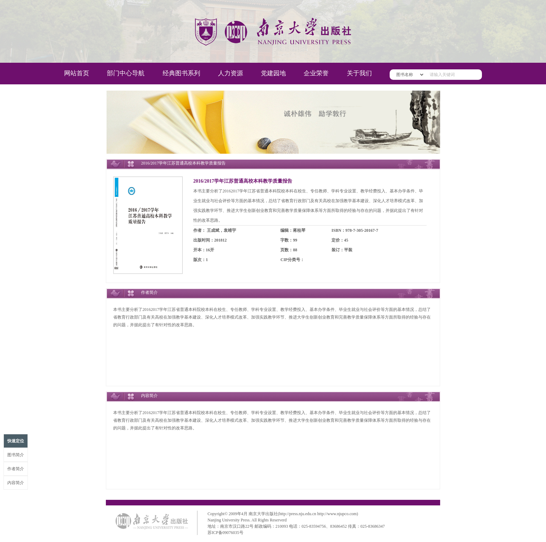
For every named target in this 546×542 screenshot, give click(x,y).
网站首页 (76, 73)
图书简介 (15, 454)
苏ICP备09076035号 (225, 532)
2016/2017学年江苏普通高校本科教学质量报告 (242, 181)
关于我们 (359, 73)
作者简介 (15, 468)
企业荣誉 (316, 73)
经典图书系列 (181, 73)
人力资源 (230, 73)
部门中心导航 (126, 73)
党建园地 (273, 73)
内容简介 (15, 482)
